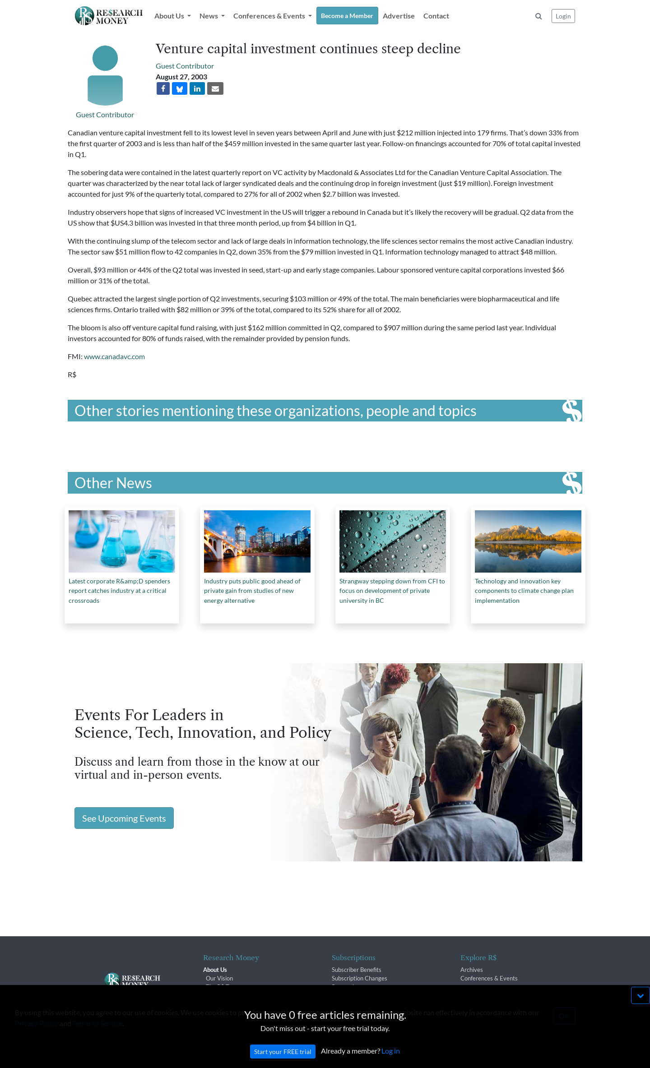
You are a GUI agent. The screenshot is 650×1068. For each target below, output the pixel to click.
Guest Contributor (105, 114)
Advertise (399, 15)
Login (563, 16)
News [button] (209, 15)
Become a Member (347, 15)
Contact (436, 15)
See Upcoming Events (124, 818)
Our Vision (219, 978)
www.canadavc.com (114, 356)
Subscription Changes (359, 978)
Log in (390, 1060)
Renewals (344, 986)
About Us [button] (170, 15)
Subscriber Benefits (356, 969)
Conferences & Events (489, 978)
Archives (471, 969)
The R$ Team (223, 986)
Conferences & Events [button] (269, 15)
